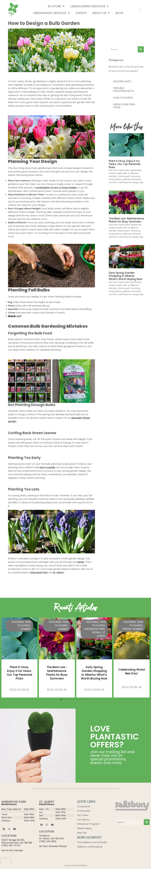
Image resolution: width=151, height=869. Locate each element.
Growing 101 (83, 806)
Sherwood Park (94, 629)
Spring (96, 632)
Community (83, 811)
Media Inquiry (84, 828)
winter (80, 562)
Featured (18, 622)
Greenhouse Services (51, 13)
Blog (119, 13)
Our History (83, 819)
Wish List (82, 832)
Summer (26, 629)
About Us (101, 13)
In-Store (56, 6)
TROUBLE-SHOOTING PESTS (123, 89)
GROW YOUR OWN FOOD (124, 106)
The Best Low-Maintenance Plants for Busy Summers (126, 220)
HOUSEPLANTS (122, 81)
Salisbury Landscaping (89, 846)
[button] (3, 656)
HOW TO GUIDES (123, 97)
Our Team (83, 815)
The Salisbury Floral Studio (92, 842)
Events (81, 13)
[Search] (141, 49)
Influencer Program (88, 824)
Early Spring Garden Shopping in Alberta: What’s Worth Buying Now (125, 276)
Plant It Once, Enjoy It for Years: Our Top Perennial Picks (124, 164)
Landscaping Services (89, 6)
